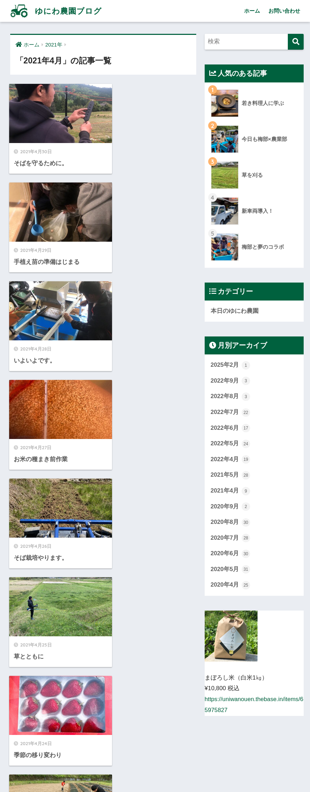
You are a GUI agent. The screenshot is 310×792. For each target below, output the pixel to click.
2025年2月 (230, 365)
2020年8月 (230, 523)
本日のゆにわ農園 (235, 311)
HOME (155, 756)
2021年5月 (230, 475)
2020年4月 (230, 586)
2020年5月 (230, 570)
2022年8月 (230, 396)
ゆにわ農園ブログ (56, 11)
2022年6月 (230, 428)
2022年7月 (230, 412)
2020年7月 (230, 538)
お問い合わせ (284, 11)
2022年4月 (230, 460)
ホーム (252, 11)
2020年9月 (230, 507)
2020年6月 (230, 554)
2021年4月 (230, 491)
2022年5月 (230, 444)
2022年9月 (230, 381)
